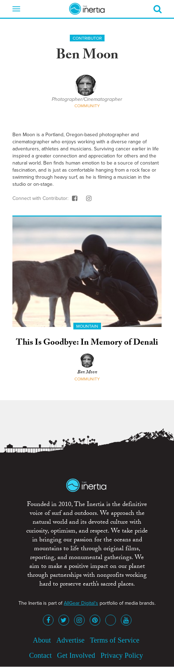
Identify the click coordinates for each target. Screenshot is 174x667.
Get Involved (76, 655)
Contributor (87, 38)
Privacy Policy (122, 655)
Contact (40, 655)
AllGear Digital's (81, 603)
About (42, 640)
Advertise (70, 640)
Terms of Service (115, 640)
